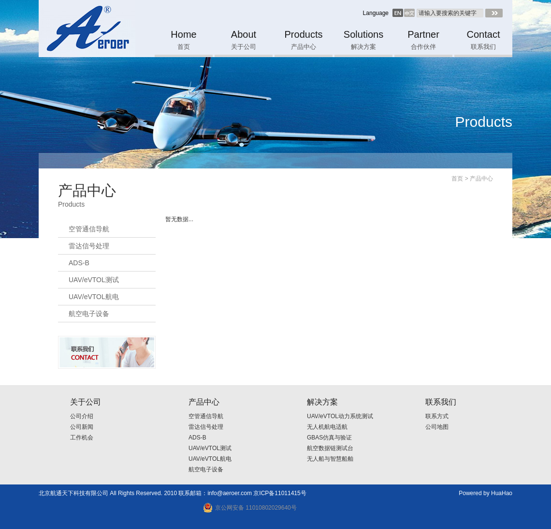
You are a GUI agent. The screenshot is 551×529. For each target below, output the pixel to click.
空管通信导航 (89, 229)
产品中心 (481, 178)
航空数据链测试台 (330, 448)
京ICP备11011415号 (279, 493)
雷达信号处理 (89, 246)
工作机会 (81, 437)
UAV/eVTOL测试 (94, 280)
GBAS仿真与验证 (329, 437)
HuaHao (501, 493)
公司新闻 (81, 426)
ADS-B (79, 263)
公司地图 (437, 426)
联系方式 (437, 416)
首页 (457, 178)
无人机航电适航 (327, 426)
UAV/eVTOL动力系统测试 (340, 416)
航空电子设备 (89, 313)
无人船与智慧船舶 (330, 458)
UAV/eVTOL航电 (94, 297)
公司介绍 (81, 416)
